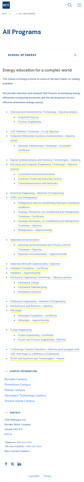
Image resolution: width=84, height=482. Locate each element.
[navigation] (8, 5)
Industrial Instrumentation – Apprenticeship (42, 254)
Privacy (47, 476)
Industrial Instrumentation (24, 240)
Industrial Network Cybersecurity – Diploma (35, 264)
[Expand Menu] (75, 55)
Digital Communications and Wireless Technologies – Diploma (45, 160)
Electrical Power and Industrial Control (40, 179)
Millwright (16, 310)
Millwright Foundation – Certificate (37, 315)
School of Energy (22, 55)
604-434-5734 (24, 442)
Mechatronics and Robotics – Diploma (31, 306)
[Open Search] (69, 5)
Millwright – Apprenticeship (33, 320)
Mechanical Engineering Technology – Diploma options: (41, 277)
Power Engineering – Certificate (36, 335)
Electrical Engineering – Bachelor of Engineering (37, 193)
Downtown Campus (18, 384)
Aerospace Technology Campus (25, 395)
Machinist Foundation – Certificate (29, 268)
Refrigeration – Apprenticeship (35, 230)
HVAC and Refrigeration (23, 197)
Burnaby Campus (16, 379)
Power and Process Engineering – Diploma (42, 339)
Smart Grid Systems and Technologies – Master (37, 358)
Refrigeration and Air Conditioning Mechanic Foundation (49, 203)
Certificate (24, 207)
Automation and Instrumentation (36, 174)
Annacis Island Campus (20, 401)
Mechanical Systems (29, 292)
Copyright (34, 476)
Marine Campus (15, 390)
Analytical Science (28, 117)
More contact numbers (17, 451)
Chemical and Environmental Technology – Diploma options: (44, 112)
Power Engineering (21, 330)
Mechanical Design (28, 282)
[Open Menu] (79, 5)
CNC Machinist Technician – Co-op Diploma (34, 131)
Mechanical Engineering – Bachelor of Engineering (37, 301)
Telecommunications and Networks (38, 183)
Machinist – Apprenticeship (25, 273)
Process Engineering (29, 121)
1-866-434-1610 (33, 446)
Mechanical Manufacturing (32, 287)
